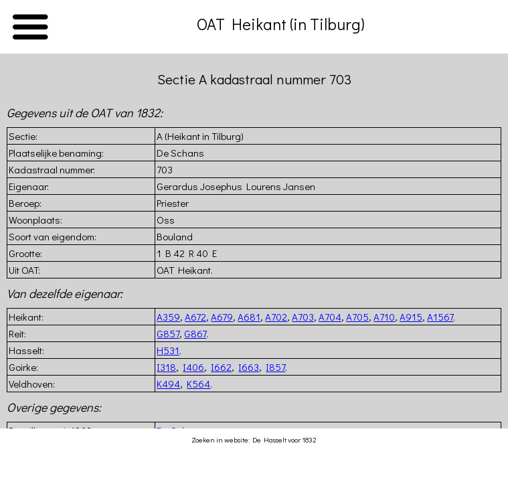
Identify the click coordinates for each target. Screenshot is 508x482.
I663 (248, 367)
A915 (411, 316)
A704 (330, 316)
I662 (221, 367)
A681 (249, 316)
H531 (168, 350)
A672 (195, 316)
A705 (357, 316)
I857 (275, 367)
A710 (384, 316)
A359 (168, 316)
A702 (276, 316)
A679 (222, 316)
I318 (166, 367)
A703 (303, 316)
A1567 (440, 316)
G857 (168, 333)
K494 (168, 383)
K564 (198, 383)
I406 (193, 367)
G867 (195, 333)
